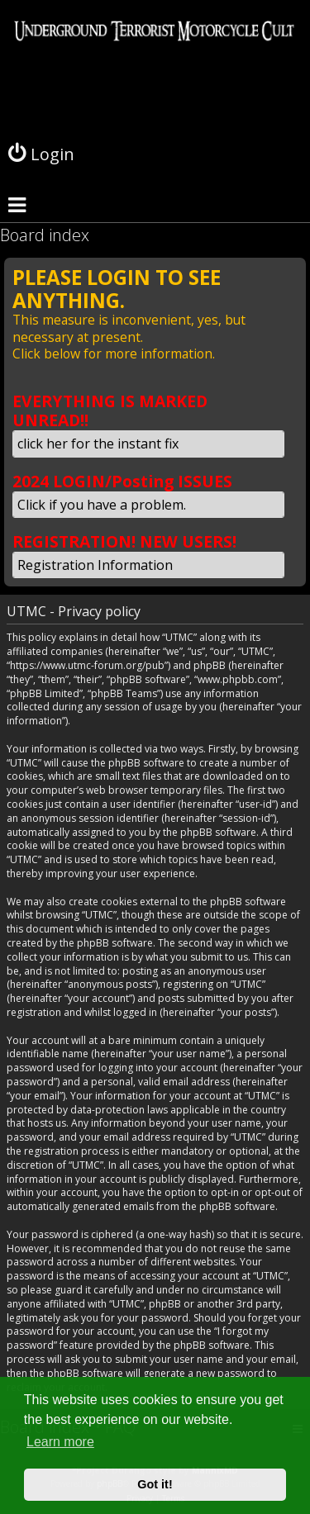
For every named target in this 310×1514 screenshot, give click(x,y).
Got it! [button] (154, 1484)
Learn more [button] (60, 1442)
